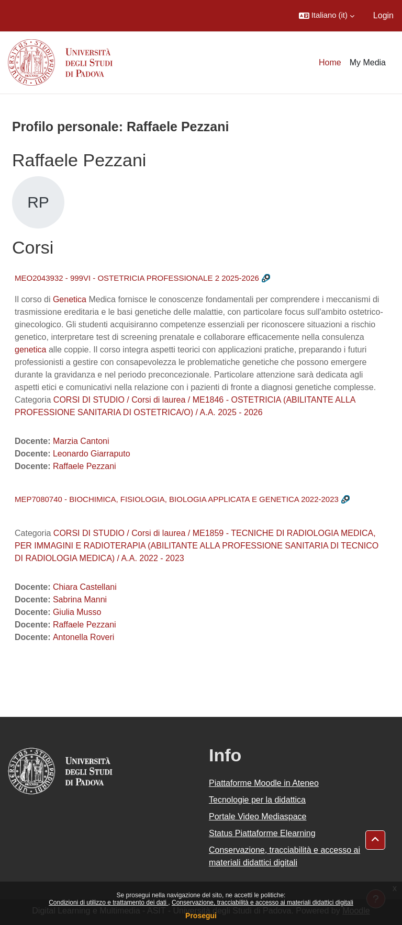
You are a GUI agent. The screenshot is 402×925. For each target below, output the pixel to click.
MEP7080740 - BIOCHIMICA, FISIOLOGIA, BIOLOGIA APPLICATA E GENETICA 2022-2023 (177, 499)
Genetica (69, 299)
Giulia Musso (77, 612)
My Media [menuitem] (368, 62)
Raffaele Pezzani (84, 466)
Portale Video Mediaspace (258, 816)
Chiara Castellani (85, 587)
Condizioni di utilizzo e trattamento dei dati (108, 902)
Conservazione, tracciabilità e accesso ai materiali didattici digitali (262, 902)
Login (383, 15)
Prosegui (201, 915)
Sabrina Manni (80, 599)
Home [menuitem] (330, 62)
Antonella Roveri (83, 637)
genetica (31, 349)
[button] (327, 15)
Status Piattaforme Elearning (262, 833)
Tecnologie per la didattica (257, 799)
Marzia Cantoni (81, 441)
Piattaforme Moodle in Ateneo (264, 783)
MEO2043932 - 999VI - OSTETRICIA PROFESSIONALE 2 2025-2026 (137, 277)
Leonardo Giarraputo (91, 453)
